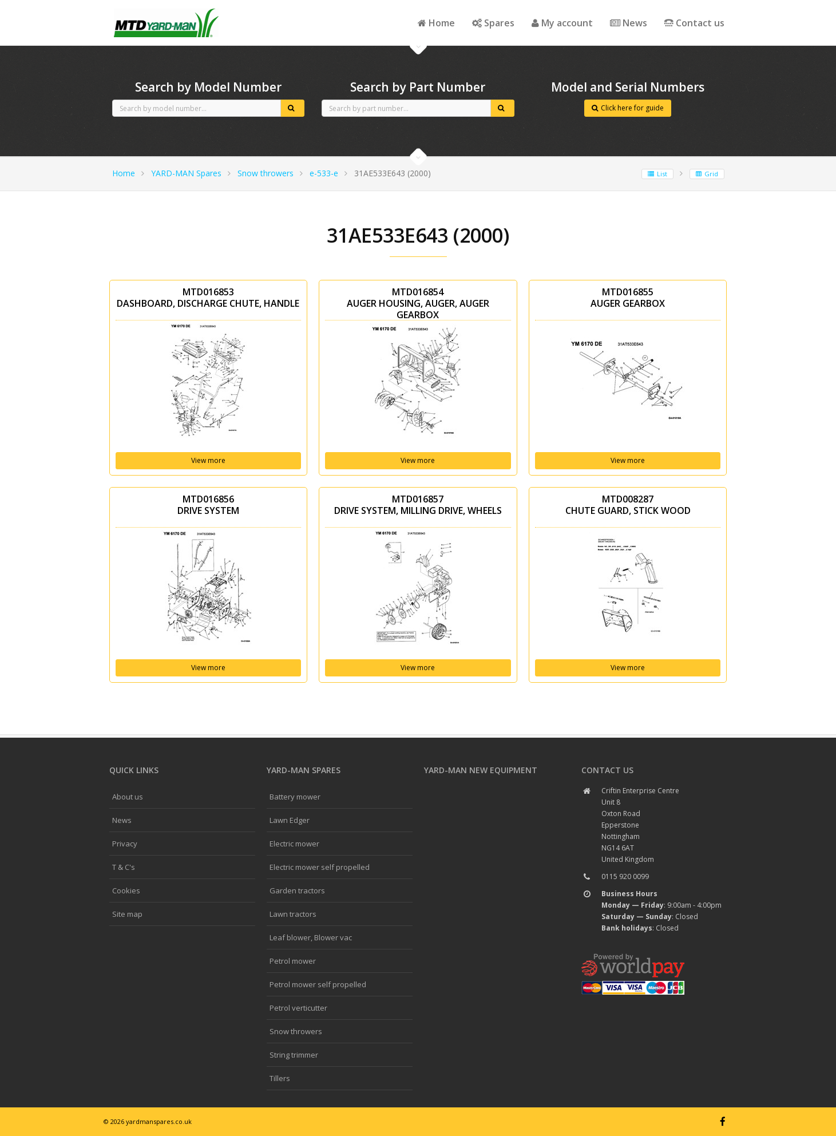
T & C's (123, 867)
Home (436, 23)
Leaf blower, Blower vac (311, 937)
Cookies (126, 890)
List (657, 173)
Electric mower (294, 843)
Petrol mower (293, 961)
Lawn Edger (290, 820)
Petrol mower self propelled (318, 984)
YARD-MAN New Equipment (480, 770)
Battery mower (295, 796)
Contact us (694, 23)
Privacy (124, 843)
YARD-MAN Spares (186, 173)
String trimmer (294, 1055)
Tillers (280, 1078)
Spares (493, 23)
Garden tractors (297, 890)
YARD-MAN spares (303, 770)
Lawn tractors (293, 914)
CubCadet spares (166, 9)
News (628, 23)
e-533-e (324, 173)
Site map (127, 914)
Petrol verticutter (298, 1008)
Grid (707, 173)
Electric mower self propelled (320, 867)
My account (562, 23)
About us (127, 796)
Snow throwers (265, 173)
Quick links (134, 770)
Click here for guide (628, 108)
